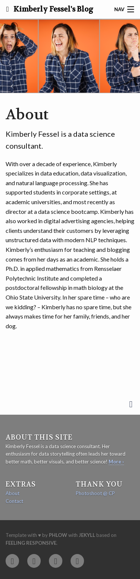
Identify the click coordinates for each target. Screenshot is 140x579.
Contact (14, 501)
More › (116, 462)
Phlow (58, 535)
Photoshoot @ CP (95, 493)
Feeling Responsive (31, 543)
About (12, 493)
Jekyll (87, 535)
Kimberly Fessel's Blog (52, 9)
